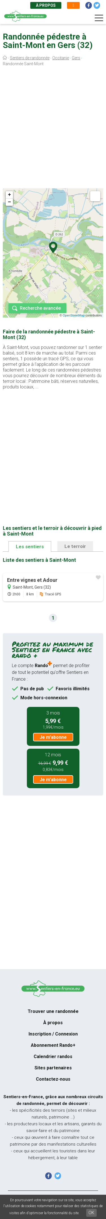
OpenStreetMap (74, 315)
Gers (76, 58)
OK (91, 1212)
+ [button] (9, 194)
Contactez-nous (53, 1079)
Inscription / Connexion (53, 1034)
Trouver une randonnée (53, 1011)
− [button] (9, 202)
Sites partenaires (53, 1068)
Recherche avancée (40, 308)
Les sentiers (30, 546)
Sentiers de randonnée (29, 58)
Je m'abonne (53, 737)
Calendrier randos (53, 1056)
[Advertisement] (53, 129)
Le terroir (75, 546)
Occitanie (60, 58)
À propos (46, 5)
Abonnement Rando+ (53, 1045)
